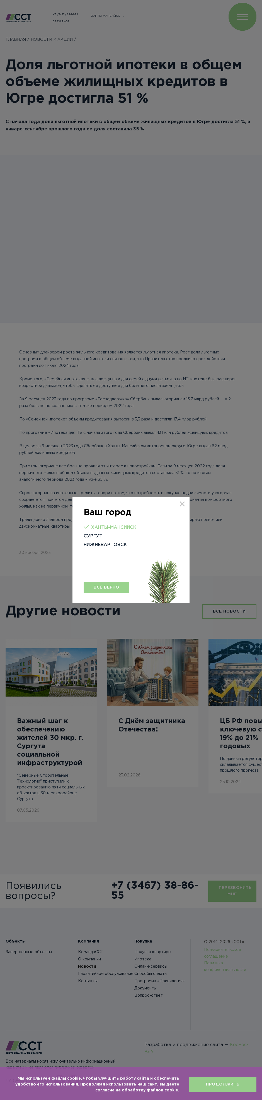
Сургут (93, 536)
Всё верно (106, 587)
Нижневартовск (105, 545)
